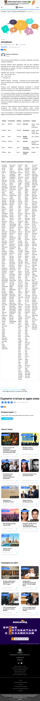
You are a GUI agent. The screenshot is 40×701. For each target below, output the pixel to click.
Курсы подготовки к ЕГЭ (20, 672)
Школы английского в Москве (20, 669)
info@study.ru (20, 659)
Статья (5, 434)
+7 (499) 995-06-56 (20, 657)
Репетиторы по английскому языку (11, 389)
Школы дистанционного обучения (20, 674)
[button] (7, 418)
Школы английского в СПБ (20, 671)
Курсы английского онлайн (20, 666)
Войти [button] (37, 7)
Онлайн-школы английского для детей (20, 667)
